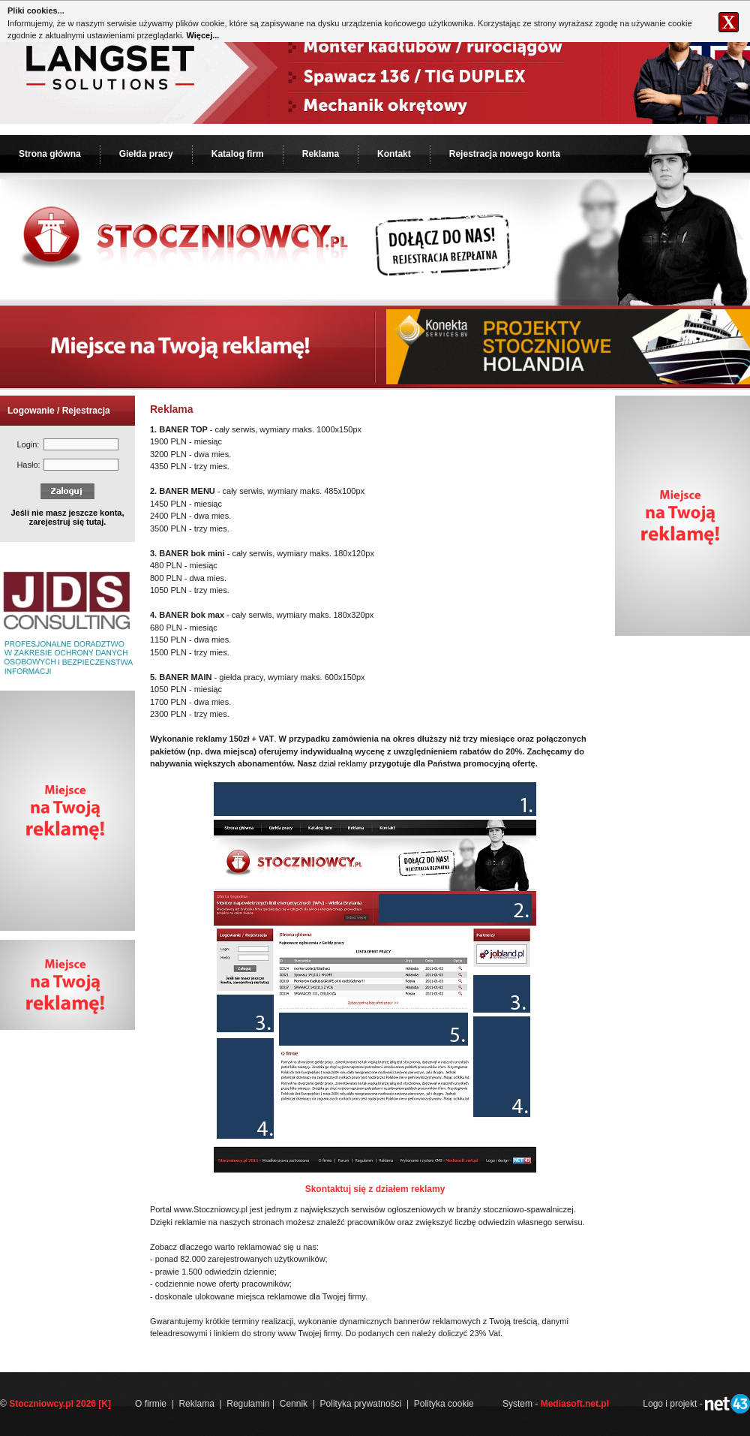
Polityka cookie (444, 1403)
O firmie (150, 1403)
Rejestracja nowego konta (504, 154)
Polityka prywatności (361, 1403)
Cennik (294, 1403)
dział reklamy (343, 763)
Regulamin (247, 1403)
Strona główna (50, 154)
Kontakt (394, 154)
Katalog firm (238, 154)
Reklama (320, 154)
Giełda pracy (146, 154)
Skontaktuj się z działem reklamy (375, 1189)
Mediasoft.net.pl (575, 1403)
